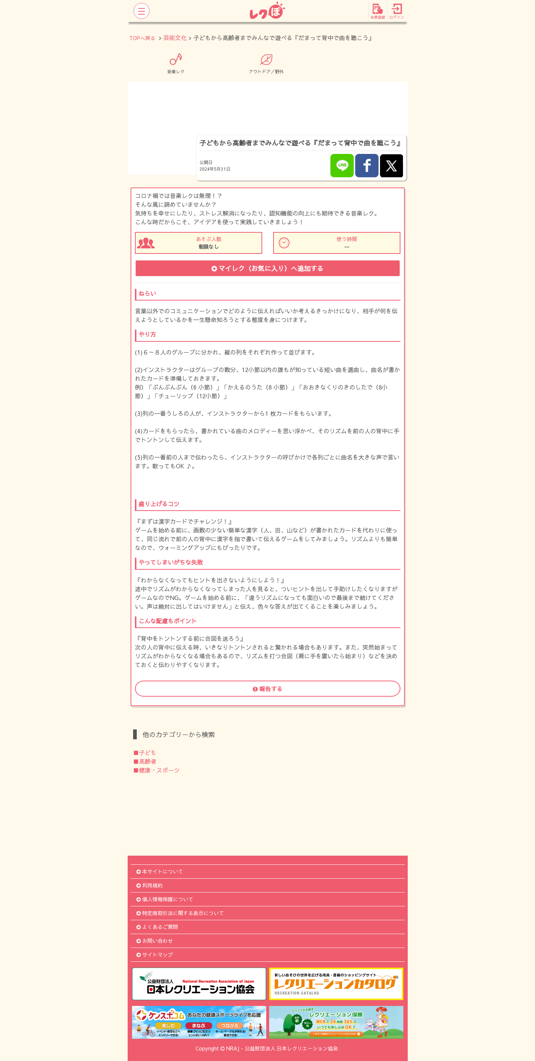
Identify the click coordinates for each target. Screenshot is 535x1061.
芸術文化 (175, 38)
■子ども (144, 752)
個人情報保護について (164, 899)
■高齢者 (144, 761)
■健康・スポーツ (156, 770)
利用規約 (149, 885)
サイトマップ (154, 954)
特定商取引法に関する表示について (180, 913)
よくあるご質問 (157, 926)
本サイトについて (159, 871)
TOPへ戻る (142, 38)
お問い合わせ (154, 940)
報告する (268, 689)
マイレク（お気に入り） (267, 268)
